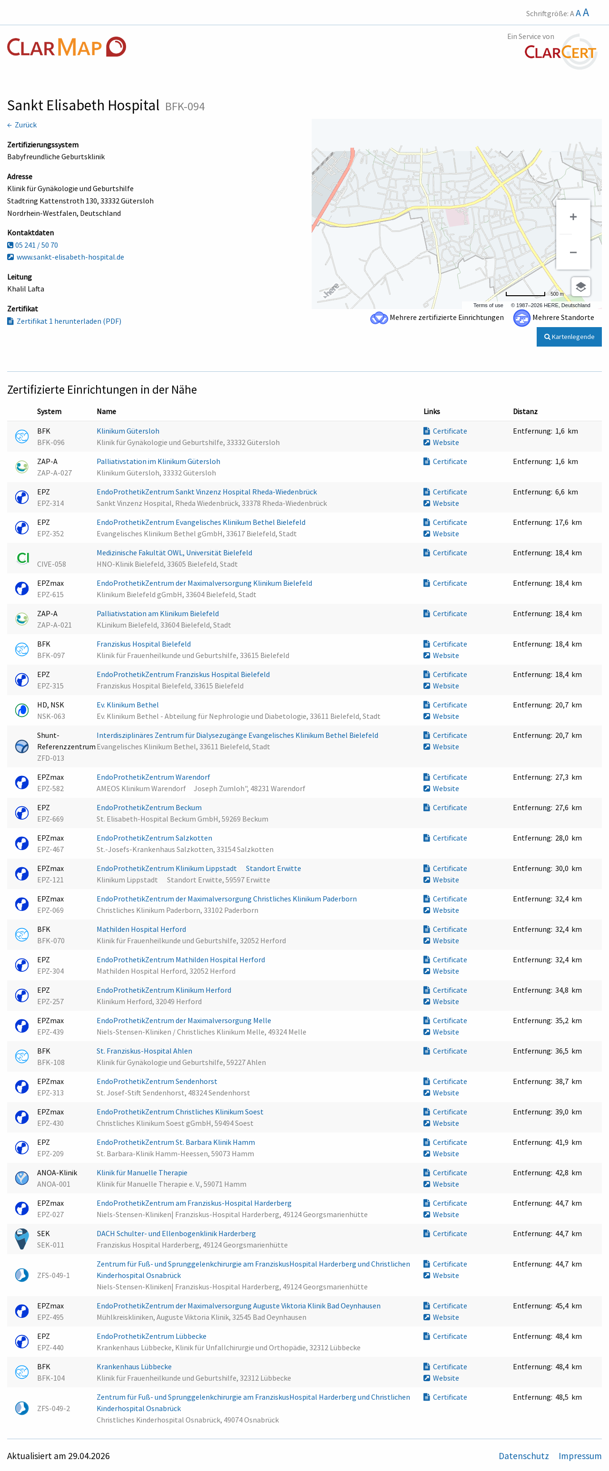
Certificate (445, 430)
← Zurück (22, 124)
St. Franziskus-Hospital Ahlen (145, 1050)
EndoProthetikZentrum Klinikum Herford (165, 990)
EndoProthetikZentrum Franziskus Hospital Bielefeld (184, 674)
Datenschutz (525, 1455)
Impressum (580, 1455)
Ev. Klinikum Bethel (128, 704)
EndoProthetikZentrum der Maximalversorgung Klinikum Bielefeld (205, 583)
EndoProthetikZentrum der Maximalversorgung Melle (185, 1020)
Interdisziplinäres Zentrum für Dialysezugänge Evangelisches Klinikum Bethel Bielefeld (238, 735)
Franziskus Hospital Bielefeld (144, 643)
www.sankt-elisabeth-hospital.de (65, 256)
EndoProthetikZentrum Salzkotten (155, 837)
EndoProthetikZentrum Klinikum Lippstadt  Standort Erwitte (200, 868)
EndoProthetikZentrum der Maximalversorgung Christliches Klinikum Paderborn (227, 898)
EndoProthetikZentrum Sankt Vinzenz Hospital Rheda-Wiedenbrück (207, 491)
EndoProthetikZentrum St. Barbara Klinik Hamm (176, 1142)
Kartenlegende (569, 336)
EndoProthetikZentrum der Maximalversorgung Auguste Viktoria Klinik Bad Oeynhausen (239, 1305)
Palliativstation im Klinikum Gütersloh (159, 461)
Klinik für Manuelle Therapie (143, 1172)
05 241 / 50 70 (32, 245)
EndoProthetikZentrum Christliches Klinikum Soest (181, 1111)
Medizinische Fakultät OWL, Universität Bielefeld (175, 552)
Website (441, 442)
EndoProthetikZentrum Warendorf (154, 777)
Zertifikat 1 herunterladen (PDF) (64, 321)
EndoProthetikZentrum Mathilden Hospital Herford (181, 959)
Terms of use (488, 305)
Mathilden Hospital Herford (142, 929)
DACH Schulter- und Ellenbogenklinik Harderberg (177, 1233)
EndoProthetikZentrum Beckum (150, 807)
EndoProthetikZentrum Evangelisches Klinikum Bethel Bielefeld (202, 522)
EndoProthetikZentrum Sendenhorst (158, 1081)
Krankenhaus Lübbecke (135, 1366)
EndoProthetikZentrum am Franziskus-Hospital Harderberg (195, 1203)
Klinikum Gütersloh (129, 430)
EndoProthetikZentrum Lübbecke (152, 1336)
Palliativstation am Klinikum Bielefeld (158, 613)
